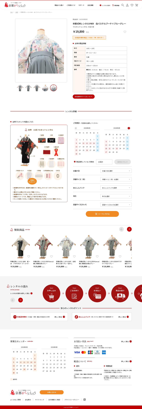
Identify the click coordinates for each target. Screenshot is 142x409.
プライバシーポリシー (71, 399)
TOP (11, 12)
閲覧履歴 (115, 5)
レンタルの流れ (105, 5)
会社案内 (28, 399)
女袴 (16, 12)
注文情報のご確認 (54, 399)
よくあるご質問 (15, 399)
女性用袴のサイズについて (83, 96)
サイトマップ (39, 399)
